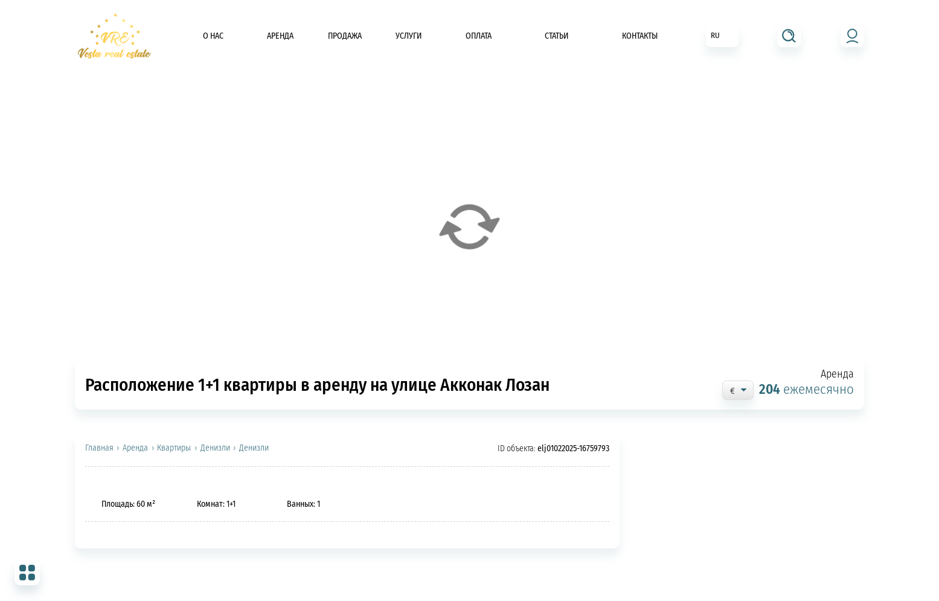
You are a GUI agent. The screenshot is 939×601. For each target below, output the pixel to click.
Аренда (280, 36)
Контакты (640, 36)
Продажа (345, 36)
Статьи (557, 36)
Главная (99, 448)
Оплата (479, 36)
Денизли (215, 448)
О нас (213, 36)
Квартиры (174, 448)
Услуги (409, 36)
